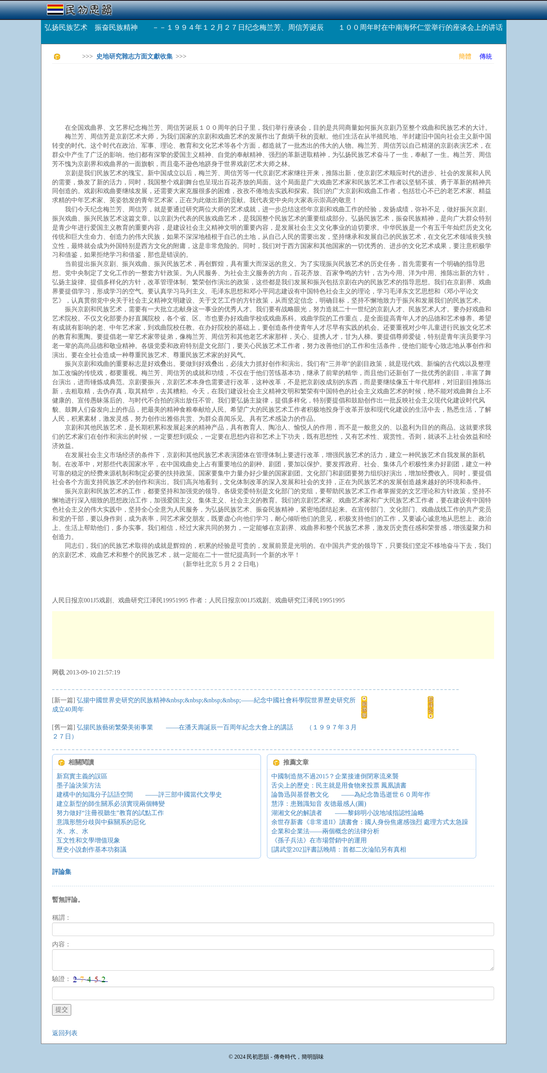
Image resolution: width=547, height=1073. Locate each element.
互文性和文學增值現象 (88, 840)
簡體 (465, 56)
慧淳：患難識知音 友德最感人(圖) (318, 803)
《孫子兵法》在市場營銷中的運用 (319, 840)
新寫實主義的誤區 (81, 776)
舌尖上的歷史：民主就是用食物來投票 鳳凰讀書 (339, 785)
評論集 (61, 871)
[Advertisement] (197, 88)
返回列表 (65, 1033)
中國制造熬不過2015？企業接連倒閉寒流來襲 (335, 776)
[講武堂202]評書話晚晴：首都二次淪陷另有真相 (338, 849)
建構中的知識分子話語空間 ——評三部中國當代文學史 (139, 794)
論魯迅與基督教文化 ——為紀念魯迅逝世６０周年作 (350, 794)
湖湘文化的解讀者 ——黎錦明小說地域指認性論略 (347, 812)
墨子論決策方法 (78, 785)
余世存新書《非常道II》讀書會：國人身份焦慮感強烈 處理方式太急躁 (369, 822)
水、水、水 (72, 831)
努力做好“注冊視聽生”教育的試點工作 (110, 812)
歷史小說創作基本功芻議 (91, 849)
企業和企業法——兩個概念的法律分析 (325, 831)
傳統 (485, 56)
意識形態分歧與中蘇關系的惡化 (101, 822)
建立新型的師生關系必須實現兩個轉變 (110, 803)
